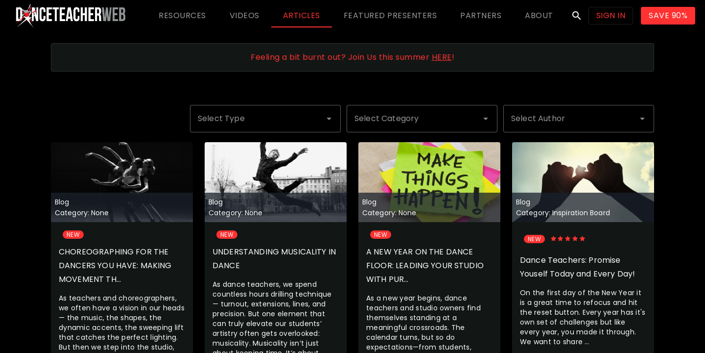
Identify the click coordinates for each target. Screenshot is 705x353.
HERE (442, 57)
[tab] (182, 15)
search (577, 16)
